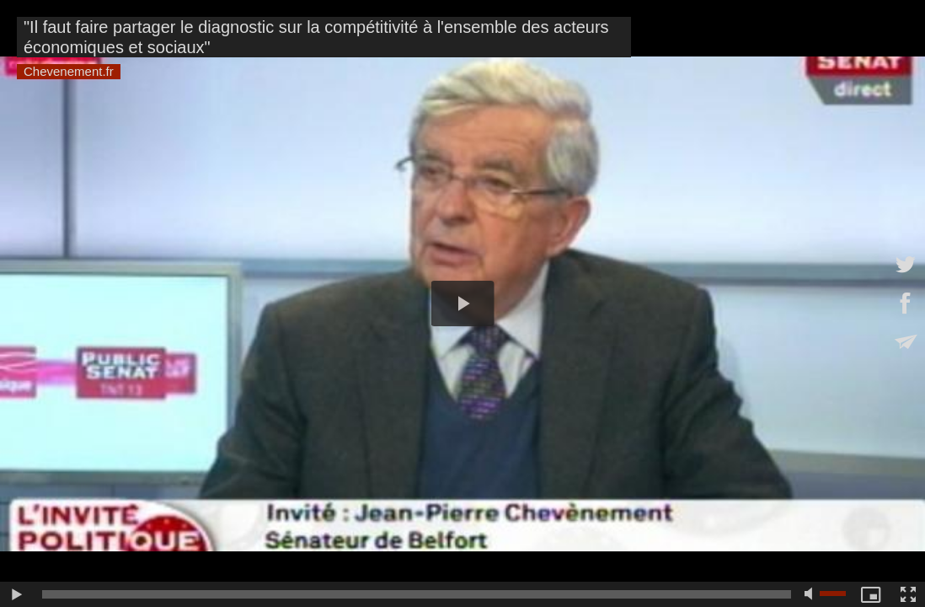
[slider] (416, 594)
